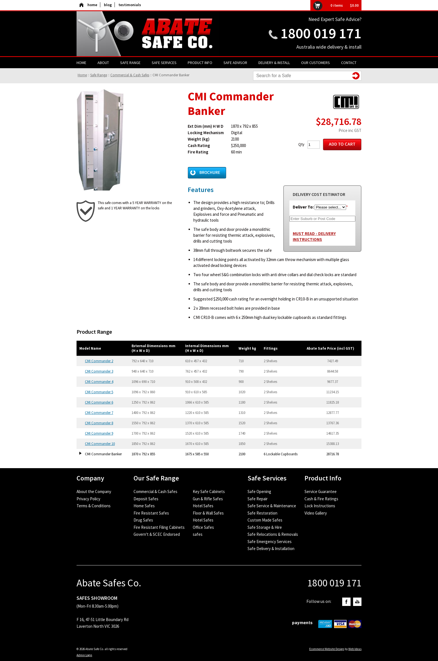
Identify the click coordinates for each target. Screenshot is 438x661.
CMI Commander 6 (99, 402)
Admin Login (84, 655)
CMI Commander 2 (99, 361)
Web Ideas (354, 649)
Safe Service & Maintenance (271, 505)
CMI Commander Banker (171, 75)
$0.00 (354, 5)
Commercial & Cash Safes (129, 75)
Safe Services (164, 62)
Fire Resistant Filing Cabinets (159, 527)
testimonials (129, 4)
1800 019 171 (320, 33)
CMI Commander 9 (99, 433)
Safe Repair (257, 498)
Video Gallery (315, 513)
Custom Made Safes (264, 520)
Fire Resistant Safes (151, 513)
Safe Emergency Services (269, 541)
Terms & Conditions (94, 505)
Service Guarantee (320, 491)
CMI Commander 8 (99, 423)
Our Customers (315, 62)
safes (198, 534)
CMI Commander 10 (100, 443)
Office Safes (203, 527)
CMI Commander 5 (99, 392)
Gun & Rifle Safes (208, 498)
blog (108, 4)
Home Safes (144, 505)
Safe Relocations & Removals (272, 534)
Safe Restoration (262, 513)
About (103, 62)
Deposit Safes (146, 498)
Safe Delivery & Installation (270, 548)
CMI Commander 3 (99, 371)
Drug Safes (143, 520)
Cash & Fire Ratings (321, 498)
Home (81, 62)
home (88, 4)
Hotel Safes (203, 505)
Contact (348, 62)
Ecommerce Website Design (326, 649)
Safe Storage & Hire (264, 527)
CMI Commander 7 (99, 412)
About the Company (94, 491)
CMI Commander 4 (99, 381)
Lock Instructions (319, 505)
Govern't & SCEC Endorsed (157, 534)
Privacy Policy (88, 498)
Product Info (200, 62)
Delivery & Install (274, 62)
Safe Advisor (235, 62)
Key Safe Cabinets (209, 491)
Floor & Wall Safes (208, 513)
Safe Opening (259, 491)
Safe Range (130, 62)
